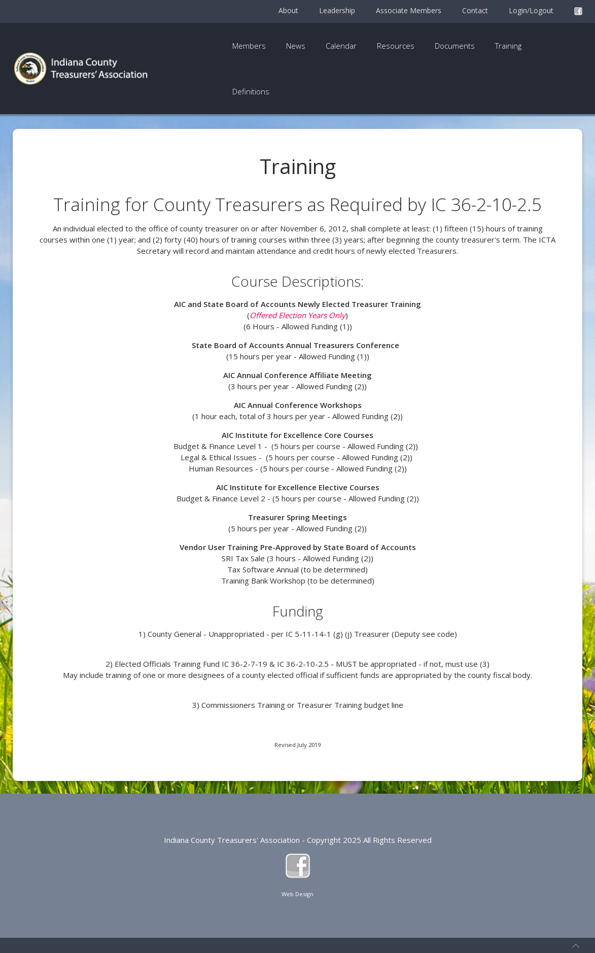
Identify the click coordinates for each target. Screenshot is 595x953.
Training (508, 46)
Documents (455, 46)
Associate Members (408, 10)
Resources (395, 46)
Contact (475, 10)
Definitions (250, 91)
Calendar (341, 46)
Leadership (337, 10)
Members (249, 46)
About (288, 10)
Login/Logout (531, 10)
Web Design (297, 894)
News (295, 46)
